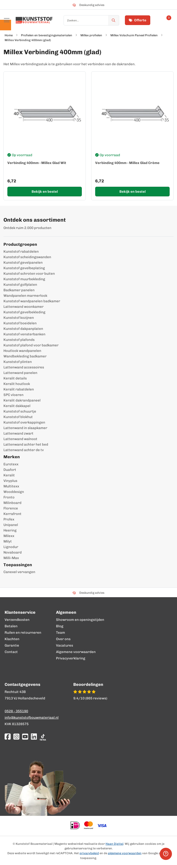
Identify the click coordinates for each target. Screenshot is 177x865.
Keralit (9, 475)
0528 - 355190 (16, 711)
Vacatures (64, 645)
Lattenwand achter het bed (25, 444)
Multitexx (11, 486)
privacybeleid (89, 853)
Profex (8, 519)
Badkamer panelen (19, 290)
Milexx (8, 536)
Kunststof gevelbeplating (24, 268)
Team (60, 632)
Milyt (7, 541)
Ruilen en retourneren (23, 632)
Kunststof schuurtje (19, 411)
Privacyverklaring (70, 658)
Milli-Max (11, 558)
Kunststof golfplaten (20, 285)
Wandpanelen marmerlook (25, 296)
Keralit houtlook (16, 384)
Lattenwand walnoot (20, 439)
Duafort (9, 470)
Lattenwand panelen (20, 373)
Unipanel (10, 525)
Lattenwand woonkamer (23, 307)
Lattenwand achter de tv (23, 450)
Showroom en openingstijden (80, 620)
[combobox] (91, 20)
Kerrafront (12, 514)
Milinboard (12, 503)
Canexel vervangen (19, 572)
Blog (59, 626)
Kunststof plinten (17, 362)
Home (9, 35)
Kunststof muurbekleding (24, 279)
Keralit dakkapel (16, 406)
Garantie (12, 645)
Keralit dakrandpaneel (22, 400)
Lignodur (10, 547)
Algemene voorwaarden (76, 652)
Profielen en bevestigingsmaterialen (46, 35)
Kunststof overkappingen (24, 422)
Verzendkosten (17, 620)
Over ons (63, 639)
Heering (10, 530)
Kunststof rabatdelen (21, 251)
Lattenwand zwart (18, 433)
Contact (11, 652)
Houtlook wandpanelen (22, 351)
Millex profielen (91, 35)
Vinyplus (10, 481)
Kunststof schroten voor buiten (29, 273)
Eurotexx (10, 464)
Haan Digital (114, 843)
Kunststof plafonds (19, 340)
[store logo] (34, 20)
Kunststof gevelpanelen (23, 262)
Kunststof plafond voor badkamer (31, 345)
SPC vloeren (13, 395)
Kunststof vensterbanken (24, 334)
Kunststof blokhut (18, 417)
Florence (10, 508)
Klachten (12, 639)
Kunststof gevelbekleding (24, 312)
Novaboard (12, 552)
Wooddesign (13, 492)
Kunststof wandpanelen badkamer (31, 301)
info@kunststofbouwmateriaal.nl (32, 717)
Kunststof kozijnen (18, 318)
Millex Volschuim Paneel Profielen (134, 35)
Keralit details (15, 378)
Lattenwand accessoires (23, 367)
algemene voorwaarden (125, 853)
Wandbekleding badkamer (25, 356)
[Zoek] (113, 20)
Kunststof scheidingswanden (27, 257)
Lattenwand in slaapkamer (25, 428)
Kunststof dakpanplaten (23, 329)
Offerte (137, 20)
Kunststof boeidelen (20, 323)
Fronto (9, 497)
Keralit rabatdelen (18, 389)
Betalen (11, 626)
